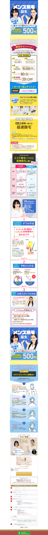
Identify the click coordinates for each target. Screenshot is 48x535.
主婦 (23, 507)
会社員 (20, 507)
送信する (22, 527)
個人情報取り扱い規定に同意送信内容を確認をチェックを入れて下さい (21, 524)
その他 (31, 507)
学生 (18, 507)
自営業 (29, 507)
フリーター (25, 507)
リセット (26, 527)
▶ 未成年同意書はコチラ (19, 504)
